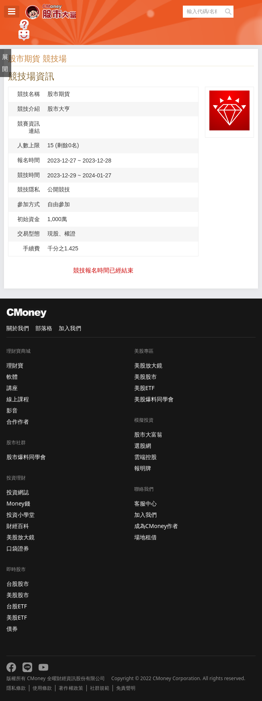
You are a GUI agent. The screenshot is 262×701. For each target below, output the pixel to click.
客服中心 (145, 503)
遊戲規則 (23, 24)
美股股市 (17, 595)
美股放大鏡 (20, 537)
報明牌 (142, 468)
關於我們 (17, 328)
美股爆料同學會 (154, 399)
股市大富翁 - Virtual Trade (50, 11)
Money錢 (18, 503)
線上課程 (17, 399)
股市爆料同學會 (26, 457)
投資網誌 (17, 492)
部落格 (43, 328)
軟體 (12, 376)
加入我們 (70, 328)
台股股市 (17, 583)
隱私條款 (16, 688)
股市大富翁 (148, 434)
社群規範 (99, 688)
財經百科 (17, 526)
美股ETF (16, 617)
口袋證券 (17, 548)
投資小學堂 (20, 514)
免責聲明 (125, 688)
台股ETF (16, 606)
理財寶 (14, 365)
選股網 (142, 445)
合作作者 (17, 421)
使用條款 (42, 688)
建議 (23, 35)
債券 (12, 628)
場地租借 (145, 537)
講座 (12, 388)
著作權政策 (71, 688)
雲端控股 (145, 457)
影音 (12, 410)
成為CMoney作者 (156, 526)
